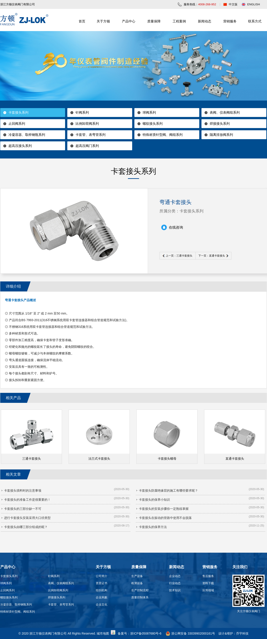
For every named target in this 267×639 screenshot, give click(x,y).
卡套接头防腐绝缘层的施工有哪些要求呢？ (168, 490)
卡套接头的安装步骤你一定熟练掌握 (164, 508)
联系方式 (254, 21)
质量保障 (154, 21)
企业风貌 (101, 597)
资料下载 (208, 583)
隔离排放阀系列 (221, 135)
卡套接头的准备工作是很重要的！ (27, 499)
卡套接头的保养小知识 (154, 499)
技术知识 (175, 590)
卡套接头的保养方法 (153, 527)
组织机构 (101, 590)
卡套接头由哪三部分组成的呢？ (26, 527)
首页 (82, 21)
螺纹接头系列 (153, 123)
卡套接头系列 (18, 112)
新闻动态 (204, 21)
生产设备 (137, 576)
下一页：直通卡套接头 (211, 255)
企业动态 (175, 576)
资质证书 (101, 583)
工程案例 (179, 21)
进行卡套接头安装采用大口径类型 (27, 518)
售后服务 (208, 576)
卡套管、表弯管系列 (91, 135)
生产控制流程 (140, 590)
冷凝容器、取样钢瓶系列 (26, 135)
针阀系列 (82, 112)
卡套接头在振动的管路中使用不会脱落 (165, 518)
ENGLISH (253, 4)
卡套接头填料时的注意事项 (22, 490)
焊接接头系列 (220, 123)
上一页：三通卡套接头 (179, 255)
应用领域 (208, 590)
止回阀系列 (16, 123)
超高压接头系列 (20, 146)
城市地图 (103, 633)
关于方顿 (103, 21)
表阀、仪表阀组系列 (225, 112)
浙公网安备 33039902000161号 (190, 633)
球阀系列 (149, 112)
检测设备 (137, 583)
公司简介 (101, 576)
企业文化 (101, 604)
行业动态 (175, 583)
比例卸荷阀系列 (87, 123)
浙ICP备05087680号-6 (145, 633)
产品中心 (128, 21)
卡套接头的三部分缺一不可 (22, 508)
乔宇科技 (242, 633)
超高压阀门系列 (87, 146)
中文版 (233, 4)
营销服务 (230, 21)
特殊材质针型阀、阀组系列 (163, 135)
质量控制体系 (140, 597)
